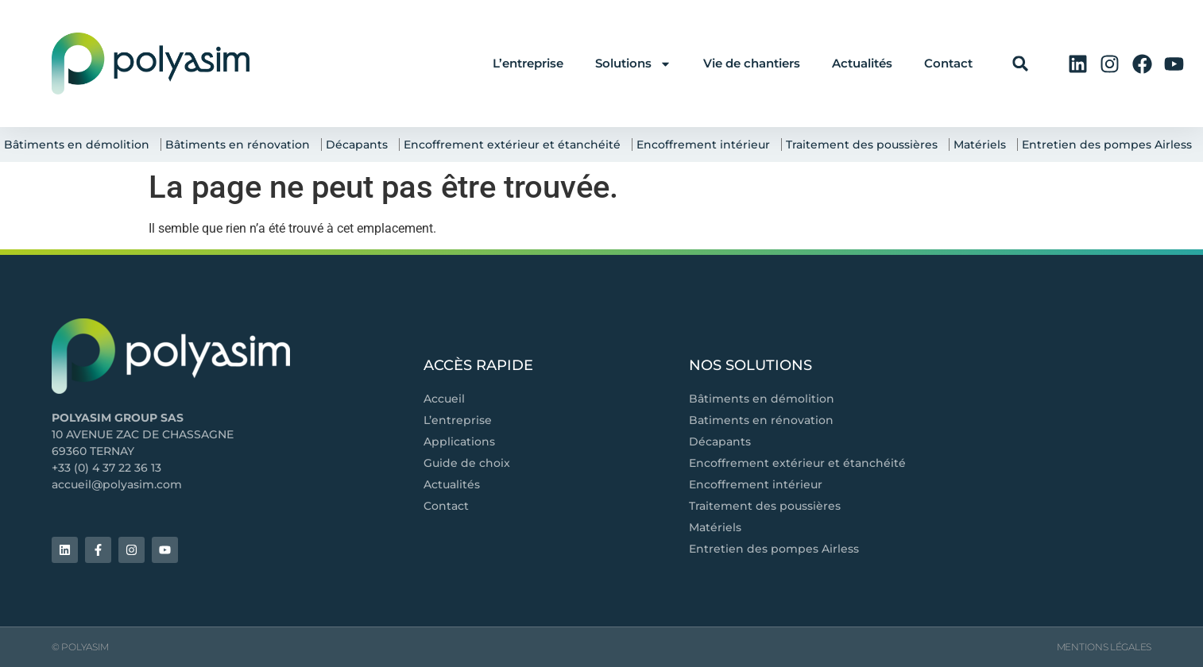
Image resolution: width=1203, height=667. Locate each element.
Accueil (444, 398)
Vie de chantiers (751, 63)
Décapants (361, 144)
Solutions (633, 64)
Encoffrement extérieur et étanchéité (516, 144)
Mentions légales (1104, 647)
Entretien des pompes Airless (1111, 144)
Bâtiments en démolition (80, 144)
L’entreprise (528, 63)
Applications (459, 441)
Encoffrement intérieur (707, 144)
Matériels (984, 144)
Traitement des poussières (866, 144)
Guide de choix (467, 463)
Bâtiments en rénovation (241, 144)
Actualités (862, 63)
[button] (1020, 63)
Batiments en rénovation (761, 420)
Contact (948, 63)
